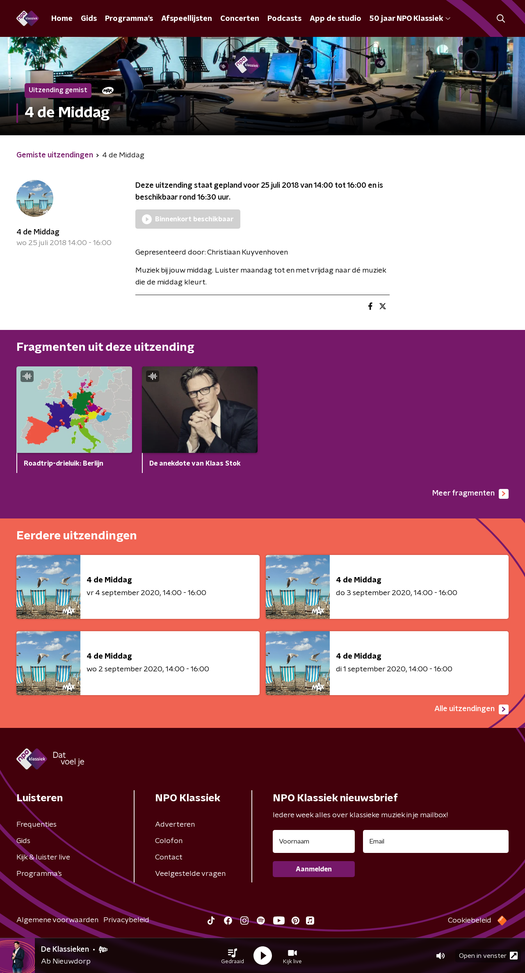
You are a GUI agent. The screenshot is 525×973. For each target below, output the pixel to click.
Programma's (129, 19)
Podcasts (284, 19)
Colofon (169, 841)
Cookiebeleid (469, 920)
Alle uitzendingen (471, 709)
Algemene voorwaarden (57, 920)
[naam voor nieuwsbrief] (314, 841)
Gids (89, 19)
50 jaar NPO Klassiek (410, 19)
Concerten (239, 19)
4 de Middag (37, 232)
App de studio (335, 19)
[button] (232, 956)
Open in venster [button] (488, 955)
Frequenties (36, 824)
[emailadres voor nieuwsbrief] (436, 841)
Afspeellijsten (186, 19)
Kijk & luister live (43, 857)
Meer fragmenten (470, 494)
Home (62, 19)
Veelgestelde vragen (190, 874)
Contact (169, 857)
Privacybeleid (126, 920)
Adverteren (175, 824)
